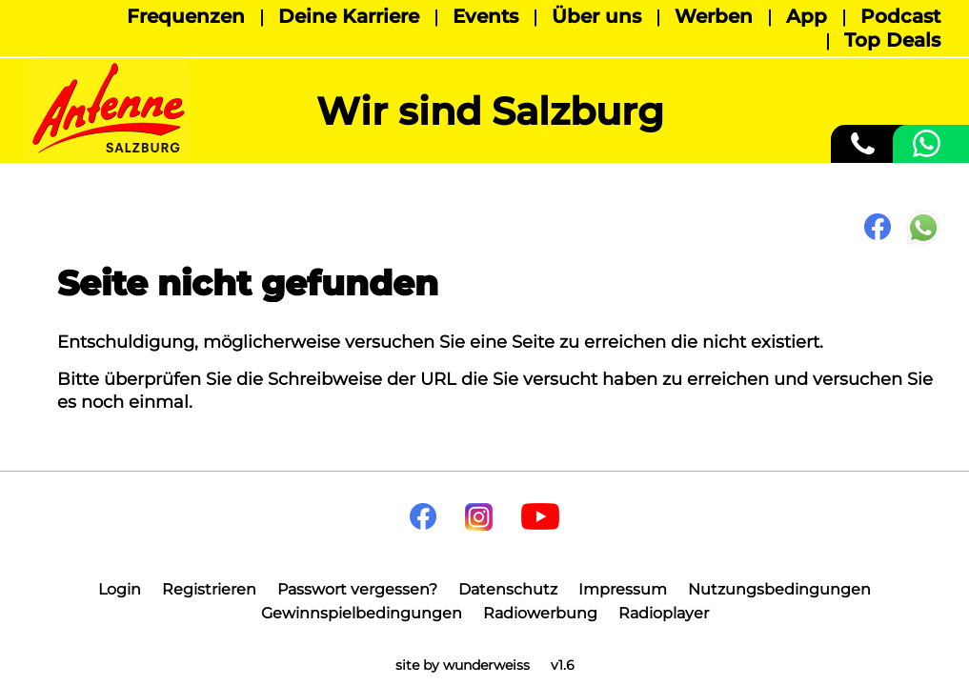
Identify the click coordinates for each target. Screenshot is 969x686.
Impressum (622, 589)
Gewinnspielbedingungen (361, 613)
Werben (714, 16)
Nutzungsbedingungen (779, 589)
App (806, 16)
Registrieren (209, 589)
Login (119, 589)
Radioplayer (663, 613)
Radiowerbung (540, 613)
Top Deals (892, 40)
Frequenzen (186, 16)
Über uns (596, 16)
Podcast (900, 16)
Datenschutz (507, 589)
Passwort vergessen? (357, 589)
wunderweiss (486, 665)
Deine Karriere (348, 16)
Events (485, 16)
